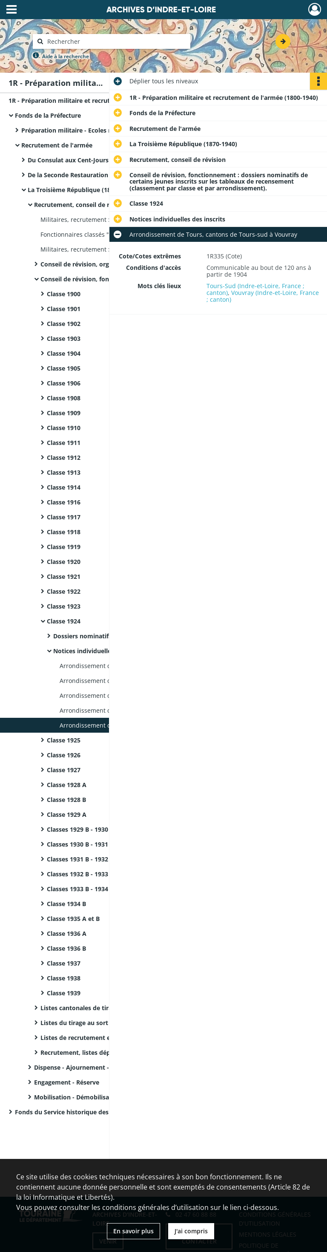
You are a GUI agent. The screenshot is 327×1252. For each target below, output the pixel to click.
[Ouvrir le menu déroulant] (11, 10)
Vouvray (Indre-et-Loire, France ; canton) (263, 296)
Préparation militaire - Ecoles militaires (78, 130)
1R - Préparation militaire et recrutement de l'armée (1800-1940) (94, 100)
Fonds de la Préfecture (48, 115)
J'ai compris (191, 1231)
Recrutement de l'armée (56, 145)
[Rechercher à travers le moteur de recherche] (115, 41)
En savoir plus (133, 1231)
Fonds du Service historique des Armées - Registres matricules (100, 1112)
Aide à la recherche (65, 56)
